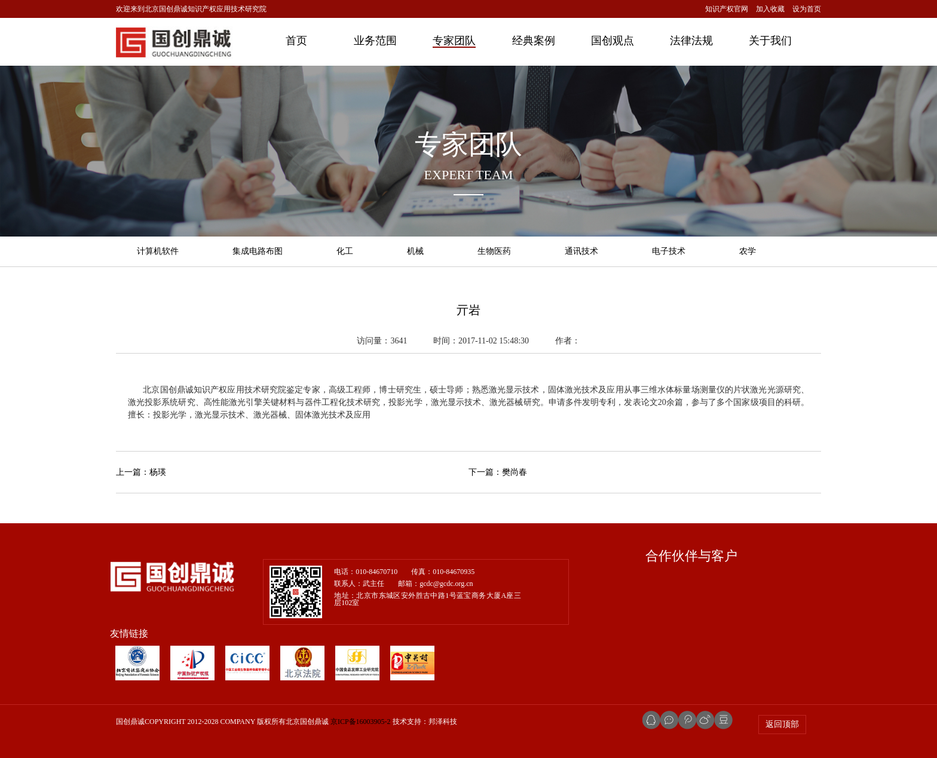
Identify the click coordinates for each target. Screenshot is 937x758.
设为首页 (806, 9)
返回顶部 (782, 724)
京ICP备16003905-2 (360, 721)
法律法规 (691, 41)
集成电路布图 (257, 251)
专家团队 (454, 41)
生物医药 (494, 251)
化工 (344, 251)
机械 (415, 251)
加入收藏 (770, 9)
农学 (747, 251)
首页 (296, 41)
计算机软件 (158, 251)
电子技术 (668, 251)
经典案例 (533, 41)
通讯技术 (581, 251)
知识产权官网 (726, 9)
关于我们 (770, 41)
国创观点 (612, 41)
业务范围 (375, 41)
